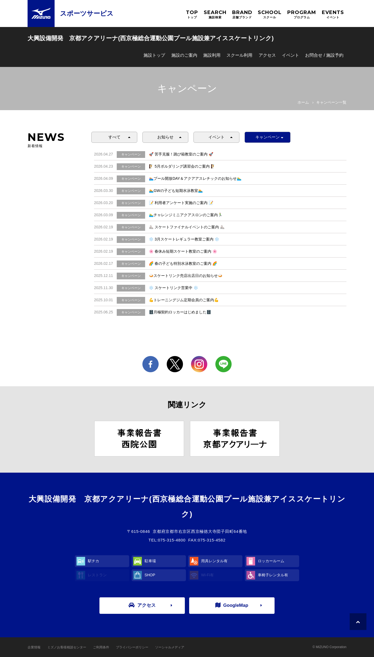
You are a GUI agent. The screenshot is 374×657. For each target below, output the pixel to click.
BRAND (242, 14)
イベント (290, 55)
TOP (192, 14)
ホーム (303, 102)
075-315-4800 (171, 540)
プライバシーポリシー (132, 647)
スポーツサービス (86, 13)
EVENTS (333, 14)
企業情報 (34, 647)
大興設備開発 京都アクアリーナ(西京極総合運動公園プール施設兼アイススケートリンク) (151, 38)
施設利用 (212, 55)
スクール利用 (239, 55)
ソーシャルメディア (169, 647)
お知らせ (165, 137)
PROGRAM (301, 14)
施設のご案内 (184, 55)
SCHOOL (270, 14)
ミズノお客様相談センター (66, 647)
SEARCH (215, 14)
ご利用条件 (101, 647)
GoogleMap (231, 605)
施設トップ (154, 55)
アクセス (267, 55)
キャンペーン (267, 137)
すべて (114, 137)
